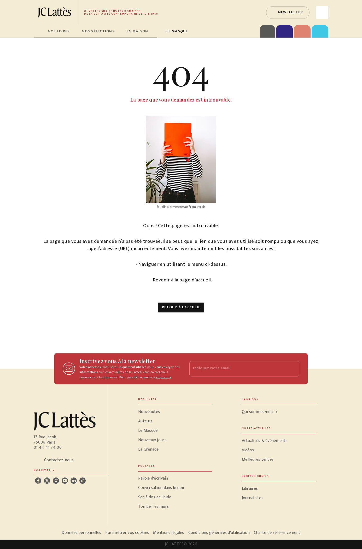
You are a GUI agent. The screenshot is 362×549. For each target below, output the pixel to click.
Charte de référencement (277, 532)
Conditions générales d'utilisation (219, 532)
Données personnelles (81, 532)
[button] (288, 12)
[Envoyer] (293, 369)
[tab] (39, 31)
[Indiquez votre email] (237, 368)
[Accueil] (56, 12)
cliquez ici (163, 377)
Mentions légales (168, 532)
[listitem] (38, 480)
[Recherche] (322, 12)
